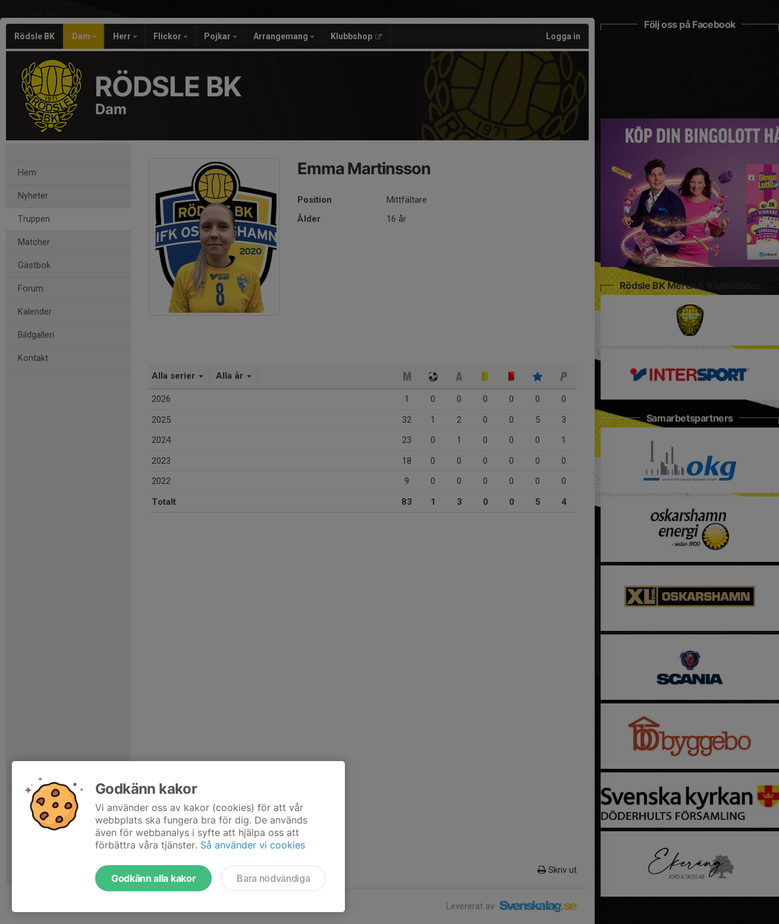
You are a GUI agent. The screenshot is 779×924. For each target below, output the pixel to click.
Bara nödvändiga (273, 878)
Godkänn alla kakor (153, 878)
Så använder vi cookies (252, 845)
